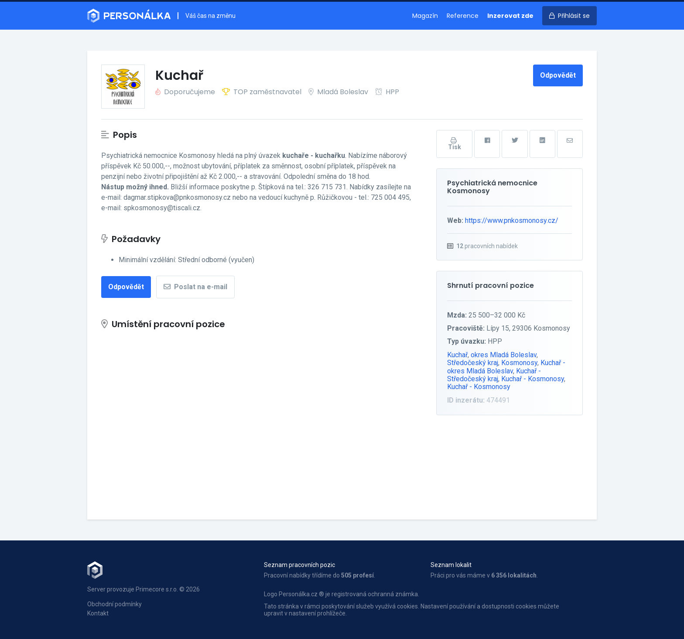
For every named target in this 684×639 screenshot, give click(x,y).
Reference (463, 15)
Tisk (454, 143)
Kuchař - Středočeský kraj (494, 375)
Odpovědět (558, 75)
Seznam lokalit (451, 564)
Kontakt (98, 613)
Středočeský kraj (472, 363)
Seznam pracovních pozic (299, 564)
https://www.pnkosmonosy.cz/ (511, 220)
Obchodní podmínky (114, 604)
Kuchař (457, 355)
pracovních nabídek (487, 246)
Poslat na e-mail (195, 287)
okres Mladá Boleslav (504, 355)
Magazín (425, 15)
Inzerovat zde (510, 15)
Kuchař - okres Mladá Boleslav (506, 367)
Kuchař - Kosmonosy (532, 379)
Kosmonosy (519, 363)
